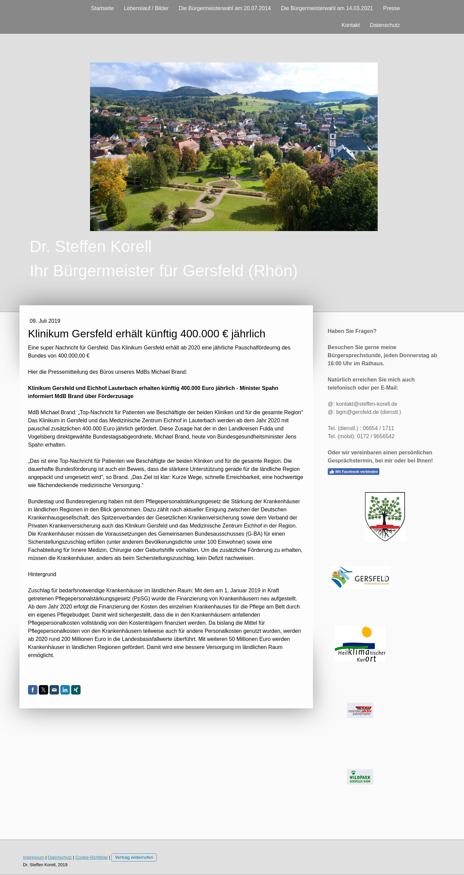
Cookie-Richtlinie (91, 857)
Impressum (33, 857)
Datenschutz (385, 25)
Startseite (102, 8)
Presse (391, 8)
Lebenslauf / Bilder (146, 8)
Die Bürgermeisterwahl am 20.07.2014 (225, 8)
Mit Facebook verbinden (353, 471)
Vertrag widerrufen (134, 857)
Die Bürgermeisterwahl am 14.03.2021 (327, 8)
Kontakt (351, 25)
